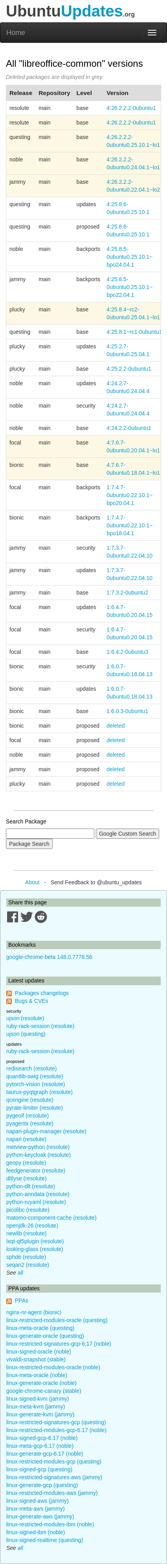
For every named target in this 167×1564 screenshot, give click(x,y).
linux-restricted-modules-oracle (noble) (53, 1367)
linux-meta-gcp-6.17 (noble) (39, 1446)
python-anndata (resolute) (37, 1194)
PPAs (21, 1300)
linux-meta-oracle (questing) (40, 1328)
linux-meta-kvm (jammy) (35, 1406)
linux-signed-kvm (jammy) (37, 1399)
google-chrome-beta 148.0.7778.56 (49, 957)
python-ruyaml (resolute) (36, 1202)
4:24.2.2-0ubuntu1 (128, 428)
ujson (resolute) (25, 1018)
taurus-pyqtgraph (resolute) (39, 1092)
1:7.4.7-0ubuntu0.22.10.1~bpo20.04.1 (129, 495)
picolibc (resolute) (28, 1210)
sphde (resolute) (26, 1257)
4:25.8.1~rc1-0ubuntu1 (134, 332)
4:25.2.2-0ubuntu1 (128, 369)
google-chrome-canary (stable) (43, 1391)
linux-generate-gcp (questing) (42, 1485)
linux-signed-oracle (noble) (38, 1351)
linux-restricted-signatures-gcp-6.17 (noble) (58, 1344)
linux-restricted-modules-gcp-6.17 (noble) (56, 1430)
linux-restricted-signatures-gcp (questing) (56, 1422)
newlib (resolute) (26, 1233)
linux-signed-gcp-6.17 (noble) (41, 1438)
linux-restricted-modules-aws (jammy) (52, 1493)
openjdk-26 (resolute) (32, 1225)
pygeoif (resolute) (27, 1115)
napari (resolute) (26, 1139)
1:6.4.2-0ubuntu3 (127, 652)
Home (15, 33)
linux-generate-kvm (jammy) (40, 1414)
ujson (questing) (26, 1034)
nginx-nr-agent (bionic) (33, 1312)
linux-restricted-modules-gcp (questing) (53, 1461)
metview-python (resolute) (38, 1147)
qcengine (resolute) (29, 1100)
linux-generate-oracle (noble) (41, 1383)
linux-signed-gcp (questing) (39, 1469)
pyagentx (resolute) (29, 1123)
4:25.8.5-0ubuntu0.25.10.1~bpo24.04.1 (129, 257)
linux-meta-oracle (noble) (36, 1375)
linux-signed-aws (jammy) (37, 1501)
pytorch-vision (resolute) (35, 1084)
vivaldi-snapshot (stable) (36, 1359)
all (20, 1272)
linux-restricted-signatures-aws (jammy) (54, 1477)
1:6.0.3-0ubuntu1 (127, 711)
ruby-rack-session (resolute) (40, 1026)
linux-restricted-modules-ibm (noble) (50, 1524)
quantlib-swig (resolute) (34, 1076)
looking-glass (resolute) (34, 1249)
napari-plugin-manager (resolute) (46, 1131)
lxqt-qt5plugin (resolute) (35, 1241)
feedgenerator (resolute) (35, 1170)
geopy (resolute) (26, 1163)
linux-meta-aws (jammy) (35, 1508)
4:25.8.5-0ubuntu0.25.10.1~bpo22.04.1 (129, 287)
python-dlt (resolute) (30, 1186)
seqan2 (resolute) (27, 1265)
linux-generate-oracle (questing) (45, 1336)
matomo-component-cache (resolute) (51, 1218)
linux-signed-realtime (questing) (44, 1540)
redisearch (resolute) (31, 1068)
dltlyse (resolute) (26, 1178)
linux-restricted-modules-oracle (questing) (57, 1320)
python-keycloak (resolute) (38, 1155)
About (32, 882)
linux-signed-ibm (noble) (35, 1532)
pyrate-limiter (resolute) (34, 1108)
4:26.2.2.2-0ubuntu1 (131, 108)
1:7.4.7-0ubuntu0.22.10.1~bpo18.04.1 (129, 525)
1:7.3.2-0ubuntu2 (127, 592)
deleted (115, 726)
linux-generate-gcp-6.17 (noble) (44, 1454)
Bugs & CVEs (31, 1001)
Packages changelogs (42, 993)
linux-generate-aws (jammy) (40, 1516)
